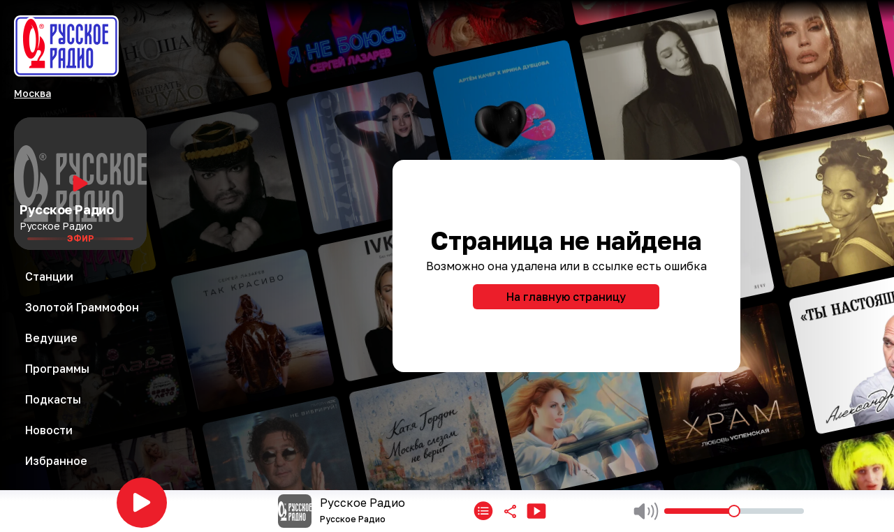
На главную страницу (566, 297)
